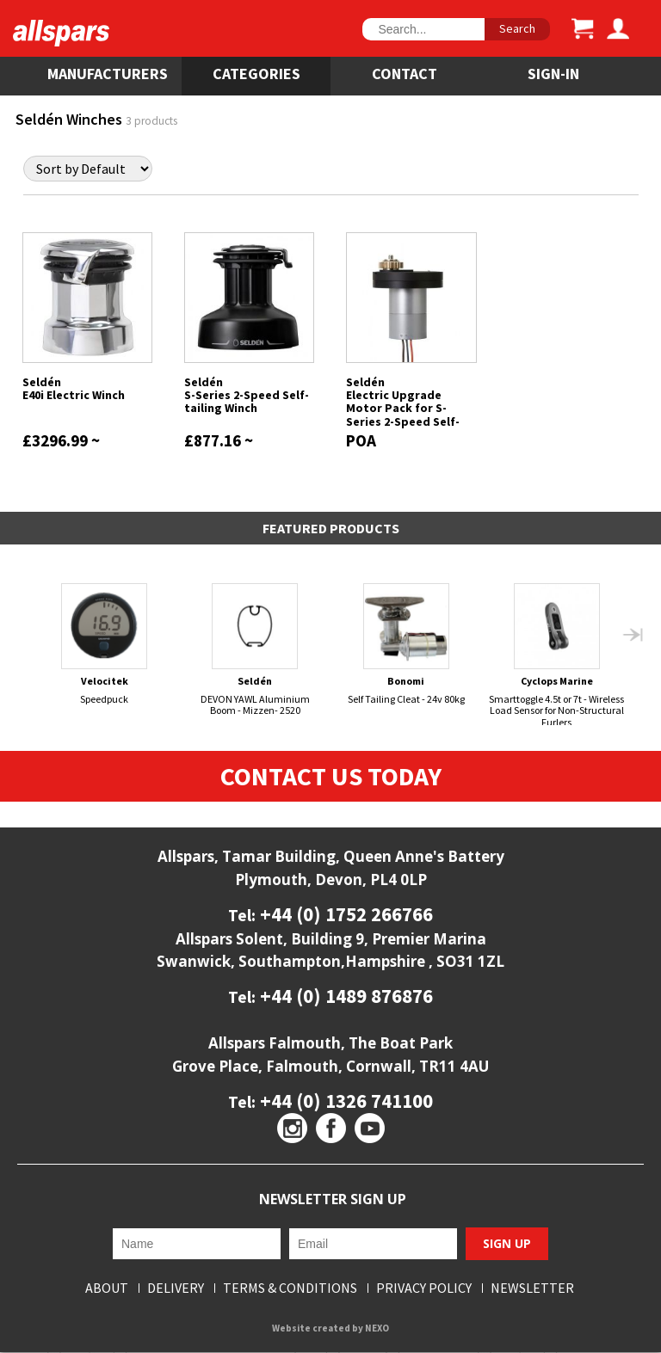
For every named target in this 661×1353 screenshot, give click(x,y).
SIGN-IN (553, 73)
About (106, 1288)
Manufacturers (107, 73)
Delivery (175, 1288)
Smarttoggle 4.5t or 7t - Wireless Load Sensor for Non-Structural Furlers (557, 656)
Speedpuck (105, 644)
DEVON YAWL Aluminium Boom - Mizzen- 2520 (256, 649)
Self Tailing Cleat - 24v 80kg (406, 644)
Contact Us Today (330, 776)
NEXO (377, 1328)
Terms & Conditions (290, 1288)
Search (517, 28)
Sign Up (507, 1244)
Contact (404, 73)
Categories (256, 73)
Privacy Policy (424, 1288)
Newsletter (532, 1288)
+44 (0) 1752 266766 (344, 914)
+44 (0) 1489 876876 (344, 996)
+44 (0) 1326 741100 (344, 1100)
